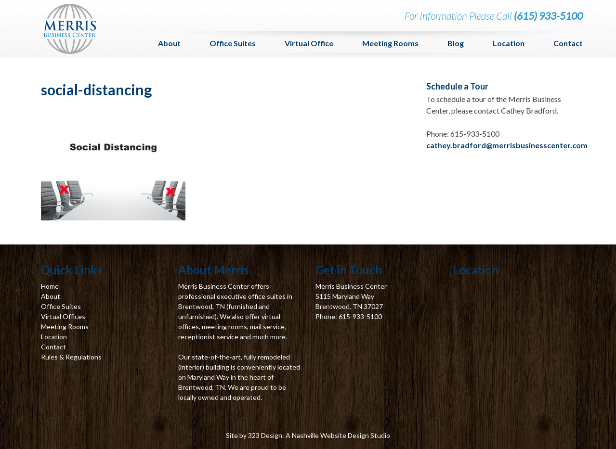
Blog (455, 43)
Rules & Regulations (71, 357)
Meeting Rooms (390, 43)
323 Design (265, 435)
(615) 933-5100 (548, 16)
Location (508, 43)
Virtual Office (309, 43)
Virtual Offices (63, 316)
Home (50, 286)
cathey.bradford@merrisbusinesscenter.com (507, 145)
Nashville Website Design (330, 435)
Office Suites (233, 43)
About (169, 43)
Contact (568, 43)
